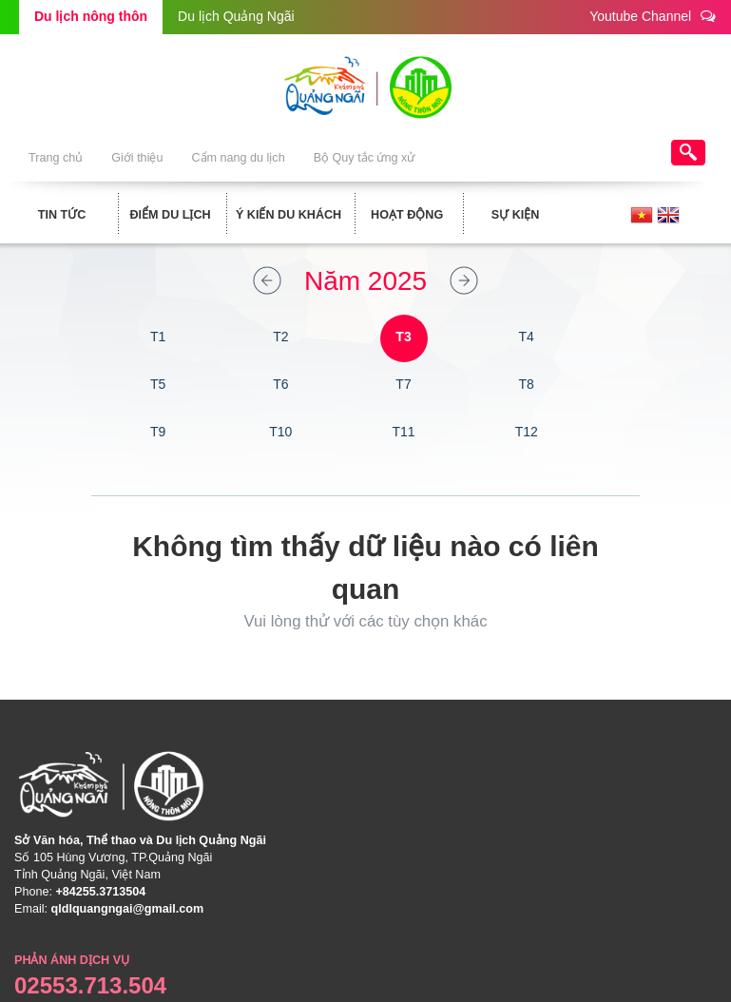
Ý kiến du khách (288, 215)
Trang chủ (56, 157)
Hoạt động (407, 215)
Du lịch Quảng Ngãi (236, 16)
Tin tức (62, 215)
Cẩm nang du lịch (237, 157)
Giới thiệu (137, 157)
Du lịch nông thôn (90, 16)
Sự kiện (515, 215)
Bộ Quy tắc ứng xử (364, 157)
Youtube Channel (652, 16)
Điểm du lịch (169, 215)
